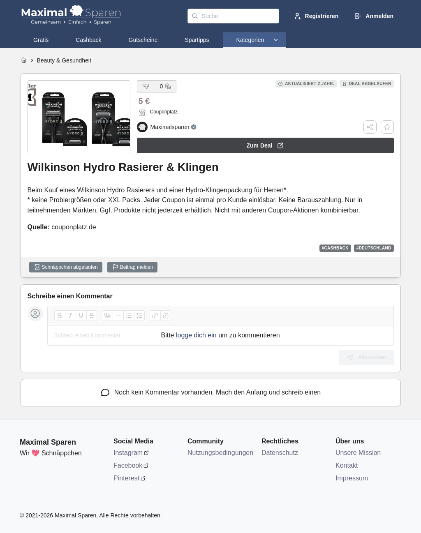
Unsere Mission (358, 452)
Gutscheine (143, 40)
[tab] (41, 40)
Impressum (351, 478)
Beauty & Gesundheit (64, 60)
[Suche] (233, 16)
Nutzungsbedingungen (220, 452)
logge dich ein (196, 335)
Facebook (127, 465)
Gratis (41, 40)
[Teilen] (370, 127)
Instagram (128, 452)
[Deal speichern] (387, 127)
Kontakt (346, 465)
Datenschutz (279, 452)
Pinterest (126, 478)
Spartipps (197, 40)
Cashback (88, 40)
